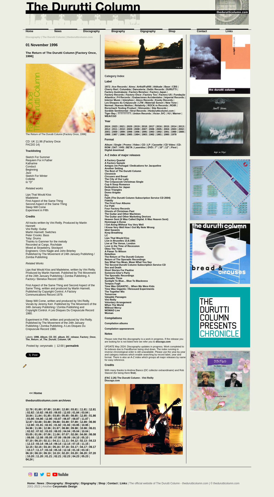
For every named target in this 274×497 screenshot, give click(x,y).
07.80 (47, 409)
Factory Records (114, 94)
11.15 (84, 443)
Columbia (125, 89)
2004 (166, 129)
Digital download (114, 150)
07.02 (39, 431)
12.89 (83, 422)
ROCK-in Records (157, 105)
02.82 (30, 412)
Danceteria (139, 89)
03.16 (47, 447)
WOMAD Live (112, 310)
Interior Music (112, 100)
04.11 (56, 440)
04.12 (74, 440)
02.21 (57, 456)
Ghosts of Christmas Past (119, 211)
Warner (176, 113)
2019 (136, 126)
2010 (122, 129)
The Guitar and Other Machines (123, 214)
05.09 (48, 437)
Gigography (148, 31)
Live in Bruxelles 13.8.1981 (120, 240)
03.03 (48, 431)
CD (50, 337)
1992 (159, 131)
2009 (129, 129)
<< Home (35, 393)
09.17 (92, 447)
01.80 (38, 409)
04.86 (39, 418)
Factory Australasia (116, 92)
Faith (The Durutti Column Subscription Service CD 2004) (137, 197)
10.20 (30, 456)
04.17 (83, 447)
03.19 (84, 450)
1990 (173, 131)
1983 (144, 134)
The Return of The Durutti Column (124, 256)
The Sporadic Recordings (119, 275)
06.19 (29, 453)
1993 (151, 131)
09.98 (74, 428)
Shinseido (144, 108)
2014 (173, 126)
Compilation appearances (119, 328)
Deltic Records (155, 89)
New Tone (171, 102)
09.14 (57, 443)
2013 (181, 126)
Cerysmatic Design (65, 486)
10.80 (56, 409)
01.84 (76, 412)
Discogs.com (112, 380)
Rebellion (110, 254)
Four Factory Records (117, 208)
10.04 (84, 431)
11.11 (65, 440)
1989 (181, 131)
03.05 (29, 434)
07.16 (65, 447)
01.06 (38, 434)
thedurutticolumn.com (161, 110)
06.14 (48, 443)
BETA (129, 147)
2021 (122, 126)
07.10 (29, 440)
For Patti (109, 206)
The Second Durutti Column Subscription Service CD (135, 264)
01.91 (39, 425)
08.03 (57, 431)
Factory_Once (87, 337)
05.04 (76, 431)
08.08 (30, 437)
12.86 (48, 418)
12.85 (83, 415)
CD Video (169, 144)
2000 (114, 131)
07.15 (76, 443)
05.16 (56, 447)
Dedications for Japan (117, 187)
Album (43, 337)
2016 (159, 126)
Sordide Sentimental (116, 110)
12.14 (66, 443)
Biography (118, 31)
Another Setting (114, 168)
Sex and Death (113, 267)
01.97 (56, 428)
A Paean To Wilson (115, 251)
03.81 (74, 409)
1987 (114, 134)
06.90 (92, 422)
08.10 (38, 440)
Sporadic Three (113, 278)
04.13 (92, 440)
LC (106, 235)
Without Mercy (113, 307)
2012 (107, 129)
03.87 (57, 418)
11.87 (84, 418)
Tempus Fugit (112, 283)
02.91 (48, 425)
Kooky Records (164, 100)
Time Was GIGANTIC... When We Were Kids (129, 286)
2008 (136, 129)
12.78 (29, 409)
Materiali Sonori (154, 102)
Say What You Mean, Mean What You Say (128, 262)
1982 (151, 134)
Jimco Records (144, 100)
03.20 (74, 453)
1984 (136, 134)
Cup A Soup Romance (117, 184)
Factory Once (133, 94)
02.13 (83, 440)
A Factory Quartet (115, 160)
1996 (36, 337)
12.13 (30, 443)
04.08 (83, 434)
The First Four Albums (118, 203)
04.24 (29, 459)
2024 (107, 126)
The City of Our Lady (117, 179)
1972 (107, 86)
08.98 (65, 428)
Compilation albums (116, 323)
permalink (72, 345)
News (58, 31)
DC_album (59, 337)
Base (167, 86)
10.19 (56, 453)
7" (156, 147)
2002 (181, 129)
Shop (171, 31)
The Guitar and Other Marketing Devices (128, 216)
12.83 (66, 412)
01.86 (92, 415)
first (133, 373)
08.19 (38, 453)
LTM (141, 102)
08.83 (57, 412)
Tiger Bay (110, 113)
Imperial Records (174, 97)
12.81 (92, 409)
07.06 (47, 434)
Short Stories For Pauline (119, 270)
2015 (166, 126)
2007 (144, 129)
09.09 (66, 437)
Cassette (157, 144)
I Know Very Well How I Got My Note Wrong (129, 227)
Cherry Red (111, 89)
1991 (166, 131)
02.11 (47, 440)
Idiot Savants (112, 230)
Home (29, 31)
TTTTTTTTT (124, 113)
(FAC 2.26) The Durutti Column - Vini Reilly (129, 377)
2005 (159, 129)
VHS (121, 147)
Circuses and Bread (116, 176)
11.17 (39, 450)
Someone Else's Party (117, 272)
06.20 (83, 453)
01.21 (48, 456)
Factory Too (150, 94)
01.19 (76, 450)
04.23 (76, 456)
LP (148, 144)
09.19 (47, 453)
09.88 (56, 422)
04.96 (29, 428)
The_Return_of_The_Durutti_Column (46, 339)
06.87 (66, 418)
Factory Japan (158, 92)
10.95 (84, 425)
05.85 (65, 415)
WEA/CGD (110, 116)
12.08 (39, 437)
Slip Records (159, 108)
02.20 (65, 453)
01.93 (66, 425)
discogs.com (163, 341)
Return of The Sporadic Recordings (125, 259)
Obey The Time (113, 248)
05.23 (84, 456)
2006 (151, 129)
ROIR (173, 105)
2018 (144, 126)
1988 (107, 134)
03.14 (39, 443)
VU (168, 113)
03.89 (65, 422)
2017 (151, 126)
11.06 (56, 434)
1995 (144, 131)
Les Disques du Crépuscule (121, 102)
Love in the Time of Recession (122, 246)
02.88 (38, 422)
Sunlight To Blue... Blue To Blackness (126, 281)
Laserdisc (140, 147)
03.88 (47, 422)
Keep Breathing (113, 232)
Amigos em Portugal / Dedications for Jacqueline (133, 165)
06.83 (48, 412)
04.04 (66, 431)
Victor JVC (159, 113)
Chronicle (110, 173)
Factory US (165, 94)
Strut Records (138, 110)
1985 (129, 134)
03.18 (48, 450)
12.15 (29, 447)
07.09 (57, 437)
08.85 (74, 415)
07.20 (92, 453)
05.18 (57, 450)
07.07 (65, 434)
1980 (166, 134)
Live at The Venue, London (120, 243)
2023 (114, 126)
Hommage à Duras (115, 222)
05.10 (84, 437)
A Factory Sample (115, 163)
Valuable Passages (115, 297)
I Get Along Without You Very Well (124, 224)
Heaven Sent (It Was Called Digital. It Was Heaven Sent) (136, 219)
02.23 (66, 456)
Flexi (173, 147)
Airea (132, 86)
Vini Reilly (110, 299)
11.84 (38, 415)
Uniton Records (142, 113)
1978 (173, 134)
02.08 (74, 434)
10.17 (30, 450)
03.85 (56, 415)
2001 (107, 131)
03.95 (76, 425)
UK (69, 339)
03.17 (74, 447)
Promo (127, 144)
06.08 (92, 434)
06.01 (92, 428)
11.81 (83, 409)
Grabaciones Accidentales (147, 97)
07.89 (74, 422)
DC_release (72, 337)
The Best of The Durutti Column (123, 171)
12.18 (66, 450)
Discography (91, 31)
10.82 (39, 412)
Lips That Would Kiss (117, 238)
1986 (122, 134)
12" (167, 147)
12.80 (65, 409)
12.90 (30, 425)
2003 (173, 129)
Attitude (157, 86)
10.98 (83, 428)
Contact (202, 31)
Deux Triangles (113, 189)
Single (118, 144)
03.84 (84, 412)
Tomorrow (110, 294)
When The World (114, 305)
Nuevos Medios (124, 105)
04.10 (76, 437)
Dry (107, 195)
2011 (114, 129)
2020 (129, 126)
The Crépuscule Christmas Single (124, 181)
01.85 (47, 415)
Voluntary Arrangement (118, 302)
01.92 (57, 425)
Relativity (140, 105)
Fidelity (109, 200)
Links (229, 31)
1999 (122, 131)
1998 (129, 131)
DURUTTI (171, 89)
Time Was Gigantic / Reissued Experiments (129, 289)
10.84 (29, 415)
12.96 (47, 428)
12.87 (29, 422)
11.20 (39, 456)
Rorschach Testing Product (120, 108)
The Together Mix (115, 291)
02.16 (38, 447)
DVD (150, 147)
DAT (114, 147)
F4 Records (123, 97)
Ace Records (119, 86)
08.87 (76, 418)
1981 (159, 134)
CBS (174, 86)
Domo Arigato (113, 192)
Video (136, 144)
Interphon (128, 100)
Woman (109, 313)
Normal (109, 105)
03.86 (30, 418)
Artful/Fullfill (144, 86)
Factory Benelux (138, 92)
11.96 (38, 428)
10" (161, 147)
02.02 (30, 431)
